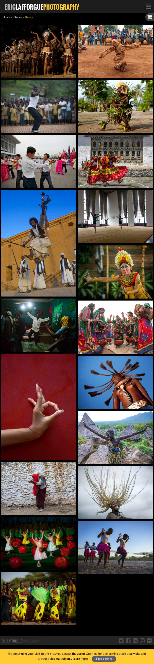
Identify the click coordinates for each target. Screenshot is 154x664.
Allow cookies (104, 659)
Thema (17, 17)
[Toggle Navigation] (148, 7)
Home (6, 17)
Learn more (80, 658)
